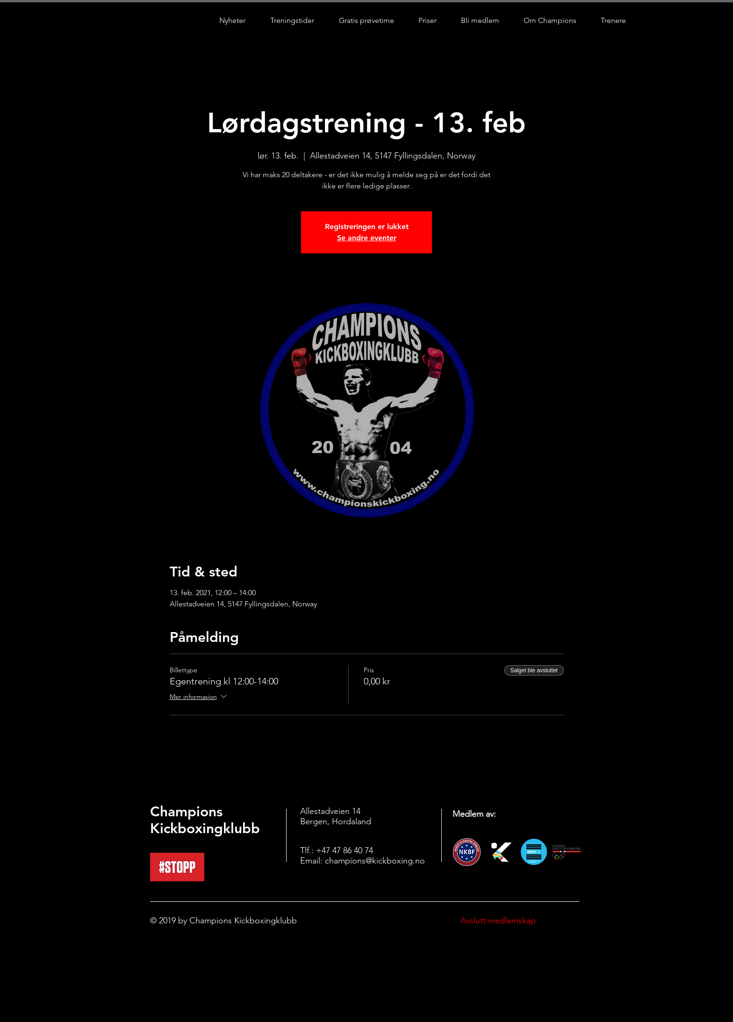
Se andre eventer (366, 237)
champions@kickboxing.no (375, 861)
